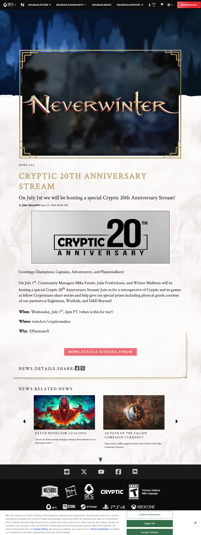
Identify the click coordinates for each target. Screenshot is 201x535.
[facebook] (77, 369)
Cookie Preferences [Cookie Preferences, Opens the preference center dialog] (149, 516)
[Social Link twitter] (84, 472)
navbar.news (101, 4)
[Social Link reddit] (67, 472)
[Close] (195, 525)
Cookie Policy (40, 531)
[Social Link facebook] (118, 472)
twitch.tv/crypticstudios (51, 321)
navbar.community (71, 4)
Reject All (150, 525)
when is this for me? (96, 311)
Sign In (152, 4)
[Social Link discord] (135, 471)
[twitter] (82, 369)
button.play (189, 5)
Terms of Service (99, 531)
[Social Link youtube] (101, 472)
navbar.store (39, 4)
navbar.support (130, 4)
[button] (10, 5)
